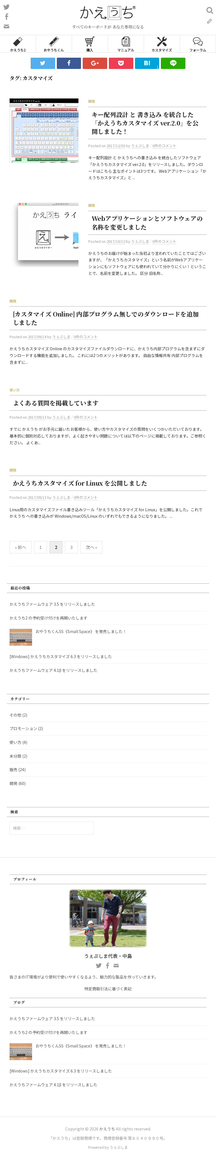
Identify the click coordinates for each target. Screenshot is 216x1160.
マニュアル (125, 43)
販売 (13, 769)
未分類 (15, 756)
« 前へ (20, 547)
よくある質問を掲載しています (56, 402)
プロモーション (23, 728)
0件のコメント (164, 145)
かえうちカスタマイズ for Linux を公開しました (80, 483)
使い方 (15, 389)
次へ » (91, 547)
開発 (91, 101)
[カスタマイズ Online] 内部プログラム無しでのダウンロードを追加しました (106, 318)
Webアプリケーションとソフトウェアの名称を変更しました (147, 222)
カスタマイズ (162, 43)
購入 (90, 43)
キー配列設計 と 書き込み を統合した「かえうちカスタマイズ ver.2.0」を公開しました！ (145, 123)
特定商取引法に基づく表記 (108, 988)
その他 (15, 715)
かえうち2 (18, 43)
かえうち (107, 1129)
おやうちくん (54, 43)
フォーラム (197, 43)
